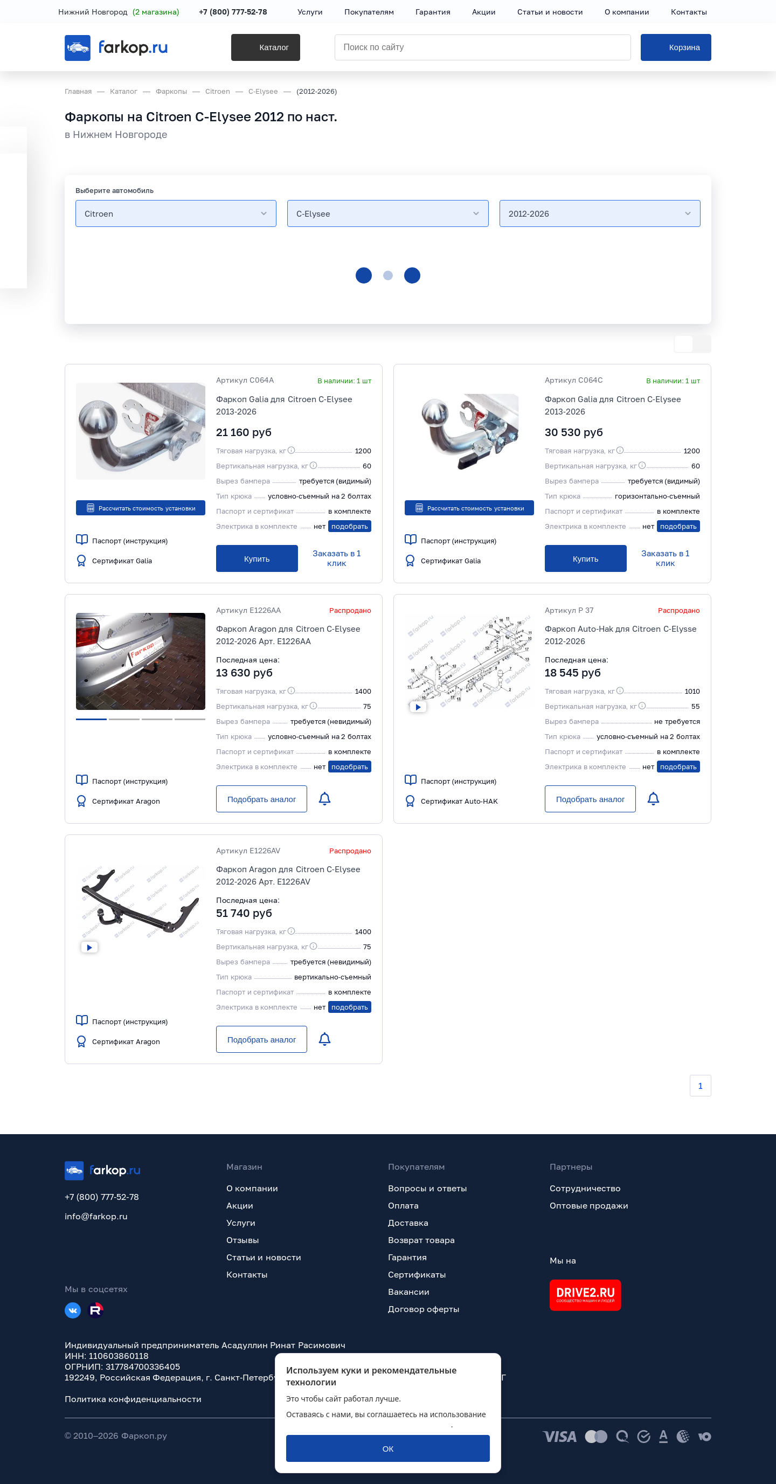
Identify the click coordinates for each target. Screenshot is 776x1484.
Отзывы (242, 1239)
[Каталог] (250, 49)
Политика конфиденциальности (133, 1398)
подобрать (349, 526)
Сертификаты (417, 1274)
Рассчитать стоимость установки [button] (140, 508)
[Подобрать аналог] (261, 798)
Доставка (408, 1222)
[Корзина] (676, 49)
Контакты (247, 1274)
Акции (239, 1205)
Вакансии (408, 1291)
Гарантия (407, 1257)
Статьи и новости (263, 1257)
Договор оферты (424, 1308)
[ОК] (388, 1448)
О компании (252, 1188)
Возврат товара (421, 1239)
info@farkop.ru (96, 1216)
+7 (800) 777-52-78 (239, 12)
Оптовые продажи (589, 1205)
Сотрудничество (585, 1188)
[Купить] (257, 558)
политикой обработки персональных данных (368, 1424)
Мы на (563, 1260)
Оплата (403, 1205)
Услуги (240, 1222)
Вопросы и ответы (427, 1188)
